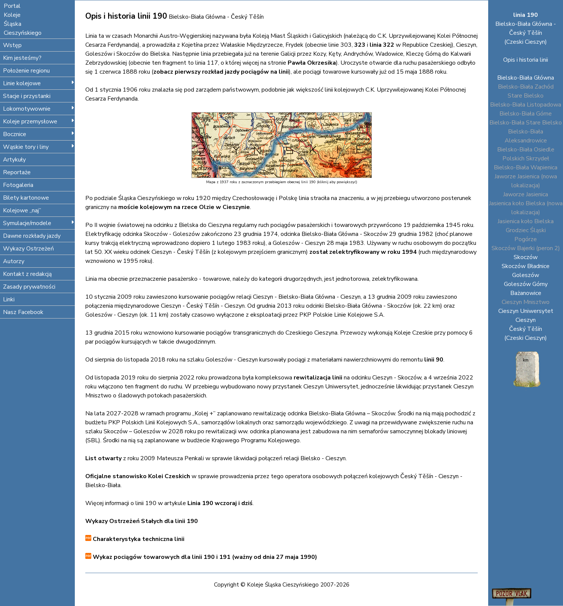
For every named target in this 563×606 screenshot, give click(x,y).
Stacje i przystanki (27, 96)
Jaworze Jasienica (525, 194)
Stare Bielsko (526, 96)
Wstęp (12, 45)
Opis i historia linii (525, 60)
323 (359, 45)
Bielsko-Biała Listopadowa (525, 105)
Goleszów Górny (526, 284)
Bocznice (38, 134)
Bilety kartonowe (26, 198)
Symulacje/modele (38, 223)
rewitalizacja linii (318, 377)
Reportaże (17, 172)
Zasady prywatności (29, 287)
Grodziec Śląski (526, 230)
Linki (9, 299)
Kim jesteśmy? (22, 58)
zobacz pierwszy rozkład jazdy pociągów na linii (221, 72)
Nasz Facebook (23, 312)
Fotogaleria (18, 185)
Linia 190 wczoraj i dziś (220, 503)
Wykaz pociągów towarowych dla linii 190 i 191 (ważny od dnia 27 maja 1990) (204, 557)
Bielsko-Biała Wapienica (525, 167)
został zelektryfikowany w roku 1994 (363, 252)
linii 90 (433, 360)
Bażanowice (525, 293)
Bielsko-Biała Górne (525, 114)
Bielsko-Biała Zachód (526, 87)
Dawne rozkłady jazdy (32, 236)
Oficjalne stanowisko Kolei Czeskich (137, 476)
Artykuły (14, 160)
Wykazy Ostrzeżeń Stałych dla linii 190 (141, 521)
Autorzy (13, 261)
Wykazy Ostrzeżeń (28, 248)
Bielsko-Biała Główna (525, 78)
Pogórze (525, 239)
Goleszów (525, 275)
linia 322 (382, 45)
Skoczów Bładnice (526, 266)
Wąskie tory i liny (38, 147)
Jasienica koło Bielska (526, 221)
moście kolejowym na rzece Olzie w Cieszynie (184, 207)
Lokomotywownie (38, 109)
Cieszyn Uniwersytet (525, 311)
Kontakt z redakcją (27, 274)
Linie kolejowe (38, 83)
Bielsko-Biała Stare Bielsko (525, 123)
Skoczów (526, 257)
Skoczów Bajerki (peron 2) (526, 248)
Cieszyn (525, 320)
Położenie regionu (26, 71)
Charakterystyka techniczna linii (137, 539)
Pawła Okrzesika (312, 63)
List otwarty (103, 458)
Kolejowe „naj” (22, 210)
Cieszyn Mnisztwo (526, 302)
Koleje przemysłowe (38, 121)
